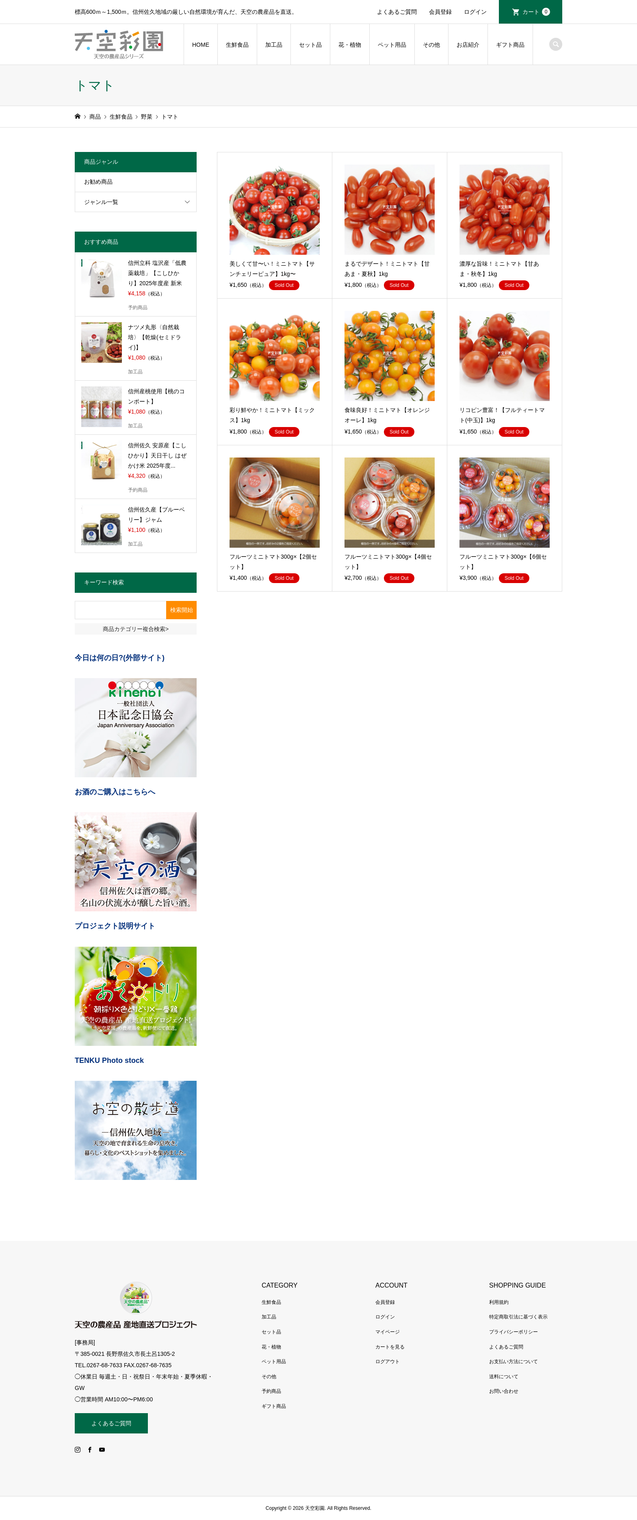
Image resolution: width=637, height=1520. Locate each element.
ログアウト (387, 1361)
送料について (503, 1376)
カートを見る (390, 1347)
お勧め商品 (98, 181)
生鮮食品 (237, 44)
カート (536, 12)
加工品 (273, 44)
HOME (200, 44)
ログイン (475, 12)
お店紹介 (468, 44)
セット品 (310, 44)
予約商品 (271, 1391)
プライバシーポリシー (513, 1332)
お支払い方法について (513, 1361)
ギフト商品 (510, 44)
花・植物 (349, 44)
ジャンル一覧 (101, 202)
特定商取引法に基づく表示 (518, 1317)
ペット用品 (392, 44)
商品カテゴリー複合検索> (136, 629)
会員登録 (440, 12)
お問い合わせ (503, 1391)
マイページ (387, 1332)
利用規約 (499, 1302)
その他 (431, 44)
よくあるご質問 (397, 12)
